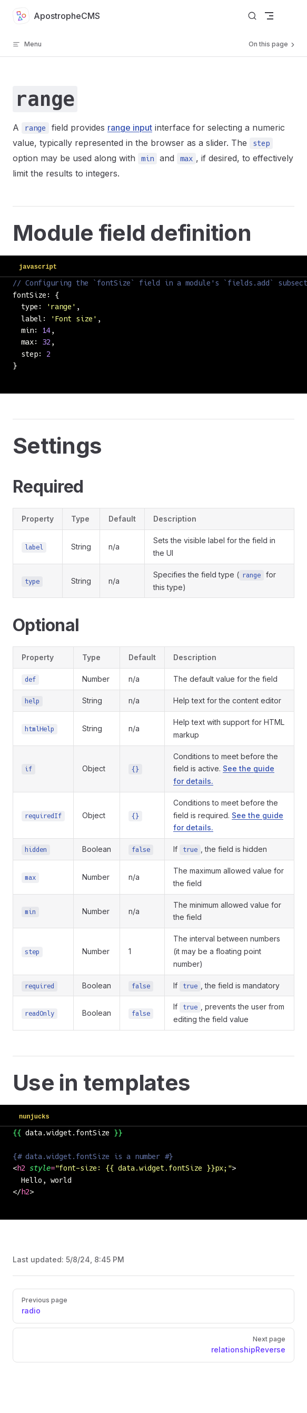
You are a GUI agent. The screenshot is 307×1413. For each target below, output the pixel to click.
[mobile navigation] (269, 16)
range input (129, 127)
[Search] (252, 16)
